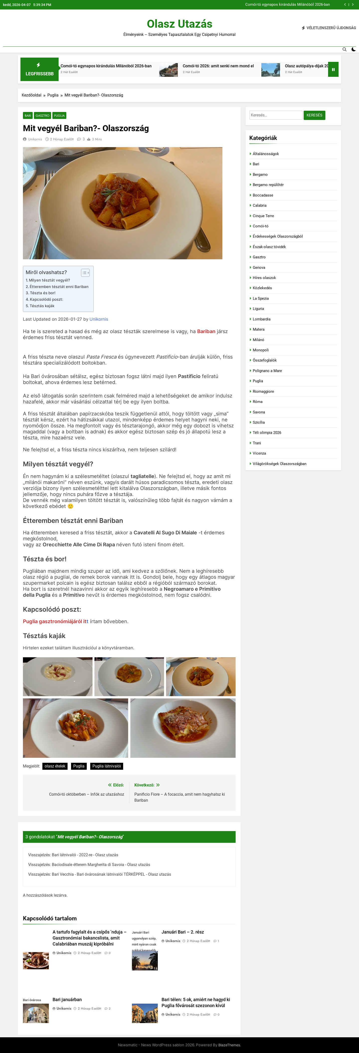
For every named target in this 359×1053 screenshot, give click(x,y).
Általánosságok (266, 154)
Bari (28, 115)
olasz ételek (55, 766)
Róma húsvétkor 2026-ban (308, 5)
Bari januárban (67, 999)
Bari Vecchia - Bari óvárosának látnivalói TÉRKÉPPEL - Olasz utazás (111, 874)
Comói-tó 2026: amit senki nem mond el (277, 66)
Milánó (258, 340)
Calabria (260, 205)
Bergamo (260, 174)
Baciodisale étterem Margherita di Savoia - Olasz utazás (101, 864)
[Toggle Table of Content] (83, 273)
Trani (257, 443)
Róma (258, 401)
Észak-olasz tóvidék (269, 247)
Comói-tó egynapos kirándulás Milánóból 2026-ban (165, 66)
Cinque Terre (263, 216)
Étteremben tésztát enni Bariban (59, 286)
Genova (259, 267)
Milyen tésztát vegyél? (49, 280)
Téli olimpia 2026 (267, 432)
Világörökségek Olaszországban (279, 464)
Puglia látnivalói (106, 766)
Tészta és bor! (42, 293)
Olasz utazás (179, 23)
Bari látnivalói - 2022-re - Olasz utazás (85, 855)
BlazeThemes (229, 1045)
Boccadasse (263, 195)
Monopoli (261, 350)
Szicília (259, 422)
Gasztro (42, 115)
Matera (259, 329)
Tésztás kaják (42, 306)
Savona (259, 412)
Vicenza (259, 453)
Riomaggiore (263, 391)
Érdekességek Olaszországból (278, 236)
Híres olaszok (264, 278)
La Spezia (261, 298)
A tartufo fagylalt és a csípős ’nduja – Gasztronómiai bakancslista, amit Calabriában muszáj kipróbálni (90, 938)
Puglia (58, 115)
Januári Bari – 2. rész (183, 932)
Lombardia (261, 319)
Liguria (258, 308)
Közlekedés (262, 288)
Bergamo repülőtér (268, 185)
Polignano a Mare (267, 371)
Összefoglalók (265, 360)
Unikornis (35, 139)
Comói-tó (261, 226)
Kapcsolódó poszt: (46, 299)
